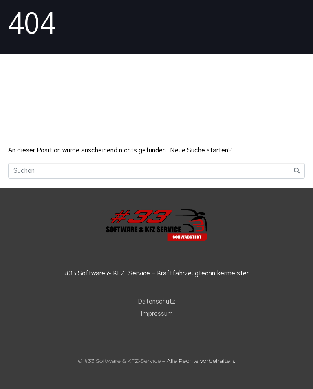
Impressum (157, 314)
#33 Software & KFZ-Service (122, 360)
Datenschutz (156, 301)
